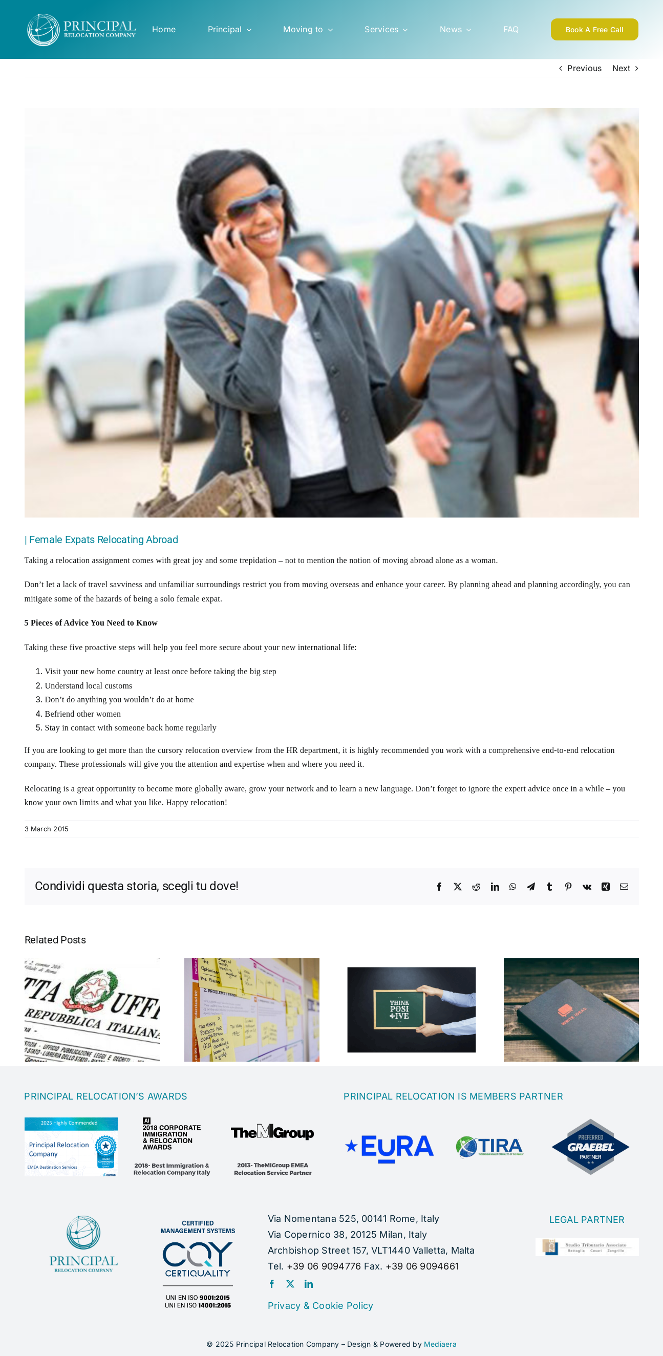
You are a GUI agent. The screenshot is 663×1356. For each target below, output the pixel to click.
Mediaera (440, 1344)
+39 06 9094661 (422, 1266)
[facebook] (272, 1284)
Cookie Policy (342, 1305)
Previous (584, 68)
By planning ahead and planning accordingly (524, 584)
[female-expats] (332, 313)
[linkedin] (309, 1284)
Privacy (284, 1305)
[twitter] (290, 1284)
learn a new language (375, 788)
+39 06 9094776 (324, 1266)
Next (621, 68)
